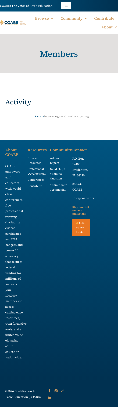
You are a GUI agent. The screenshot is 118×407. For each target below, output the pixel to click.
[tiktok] (62, 390)
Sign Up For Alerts (80, 227)
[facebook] (49, 390)
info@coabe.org (83, 198)
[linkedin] (49, 397)
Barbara (39, 116)
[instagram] (56, 390)
